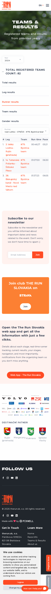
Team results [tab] (9, 111)
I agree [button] (20, 582)
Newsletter (48, 582)
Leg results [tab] (8, 92)
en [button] (40, 5)
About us (32, 544)
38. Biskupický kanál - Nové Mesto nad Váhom (12, 182)
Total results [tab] (9, 82)
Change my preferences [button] (20, 588)
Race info (32, 537)
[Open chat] (34, 588)
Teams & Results (36, 540)
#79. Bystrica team (25, 148)
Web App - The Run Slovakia (25, 375)
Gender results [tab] (10, 121)
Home (30, 533)
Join (25, 306)
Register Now (48, 563)
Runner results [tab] (10, 102)
